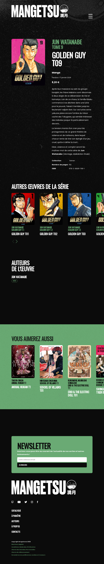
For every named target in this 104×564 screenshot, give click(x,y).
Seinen (72, 160)
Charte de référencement (20, 552)
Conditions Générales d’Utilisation (23, 547)
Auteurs (15, 521)
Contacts (15, 531)
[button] (17, 241)
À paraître (16, 515)
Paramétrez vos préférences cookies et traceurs (28, 555)
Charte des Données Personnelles (23, 549)
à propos (15, 526)
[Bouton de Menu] (90, 16)
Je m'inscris (23, 465)
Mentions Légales (17, 544)
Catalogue (16, 510)
